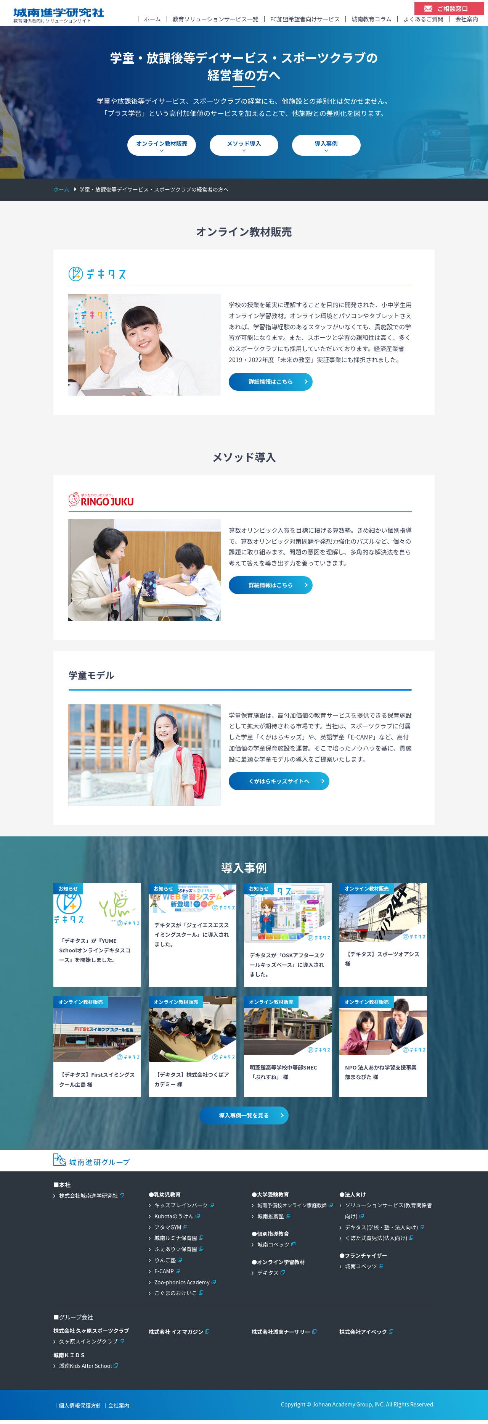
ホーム (152, 21)
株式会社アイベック (363, 1335)
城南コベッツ (273, 1248)
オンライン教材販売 (162, 147)
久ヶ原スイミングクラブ (88, 1345)
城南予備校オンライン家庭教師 (292, 1209)
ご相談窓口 (452, 8)
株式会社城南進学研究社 (88, 1199)
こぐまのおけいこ (175, 1296)
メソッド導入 (244, 147)
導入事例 (326, 147)
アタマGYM (167, 1230)
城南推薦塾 (270, 1220)
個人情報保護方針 (80, 1409)
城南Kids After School (85, 1369)
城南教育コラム (372, 21)
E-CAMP (164, 1275)
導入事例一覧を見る (244, 1119)
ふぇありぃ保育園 (175, 1252)
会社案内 (466, 21)
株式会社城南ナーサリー (281, 1335)
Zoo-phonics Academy (182, 1285)
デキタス (268, 1276)
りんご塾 (165, 1264)
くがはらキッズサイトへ (277, 785)
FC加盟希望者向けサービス (305, 21)
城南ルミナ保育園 (175, 1241)
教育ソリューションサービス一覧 (215, 21)
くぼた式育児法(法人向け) (376, 1241)
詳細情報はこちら (269, 385)
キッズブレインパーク (181, 1209)
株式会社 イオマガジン (176, 1335)
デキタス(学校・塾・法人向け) (381, 1230)
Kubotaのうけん (174, 1220)
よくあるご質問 (423, 21)
